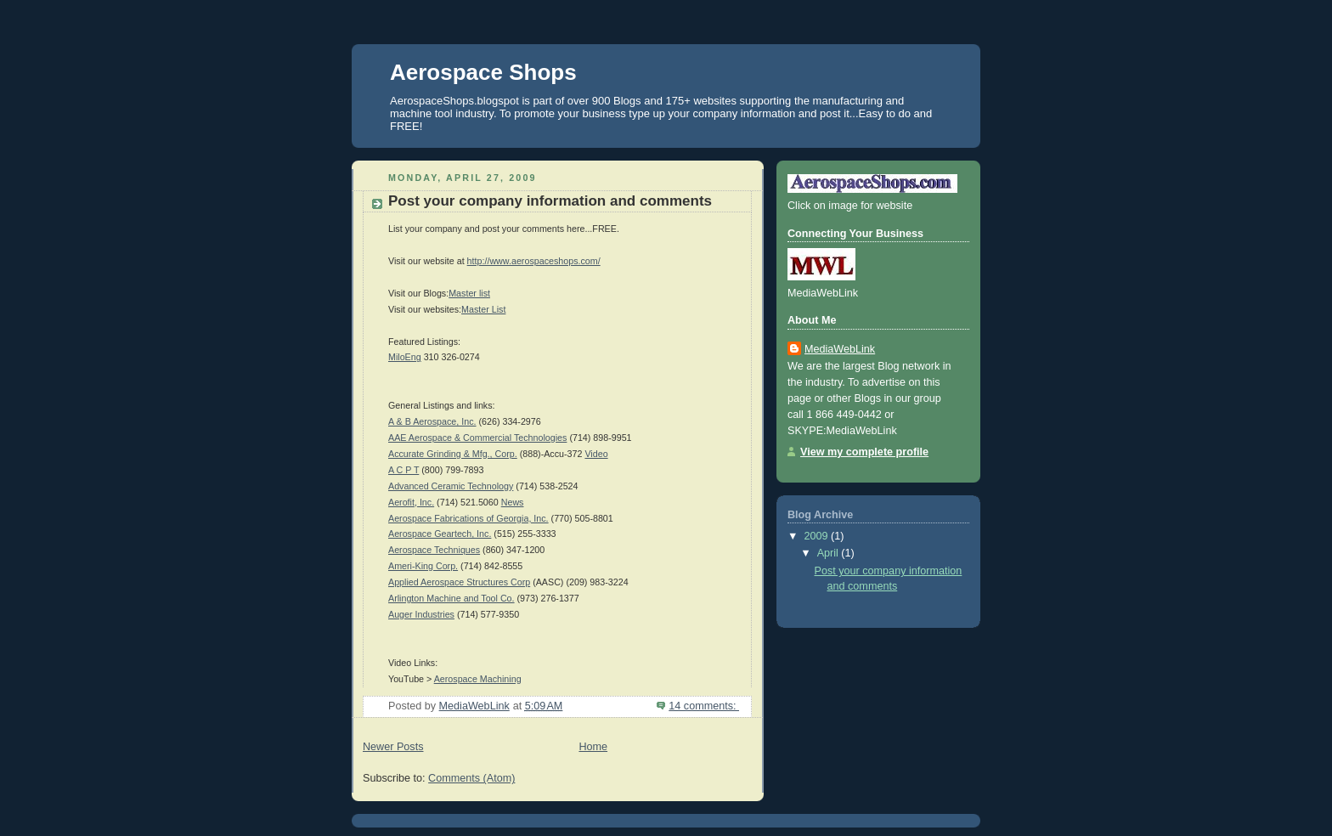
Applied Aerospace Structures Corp (459, 582)
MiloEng (404, 357)
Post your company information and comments (550, 201)
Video (595, 454)
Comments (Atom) (471, 778)
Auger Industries (421, 614)
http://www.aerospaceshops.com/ (534, 261)
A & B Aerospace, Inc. (432, 421)
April (829, 553)
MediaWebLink (839, 349)
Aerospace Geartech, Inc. (439, 533)
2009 (818, 536)
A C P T (403, 470)
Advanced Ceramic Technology (450, 486)
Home (593, 747)
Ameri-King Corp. (423, 566)
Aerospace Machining (478, 679)
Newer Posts (393, 747)
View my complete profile (864, 452)
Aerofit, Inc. (411, 502)
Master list (469, 293)
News (512, 502)
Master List (483, 309)
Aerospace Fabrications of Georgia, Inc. (468, 518)
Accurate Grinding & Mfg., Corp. (452, 454)
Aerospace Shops (483, 72)
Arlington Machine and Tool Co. (451, 598)
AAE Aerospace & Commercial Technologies (477, 437)
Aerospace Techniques (434, 550)
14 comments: (704, 706)
